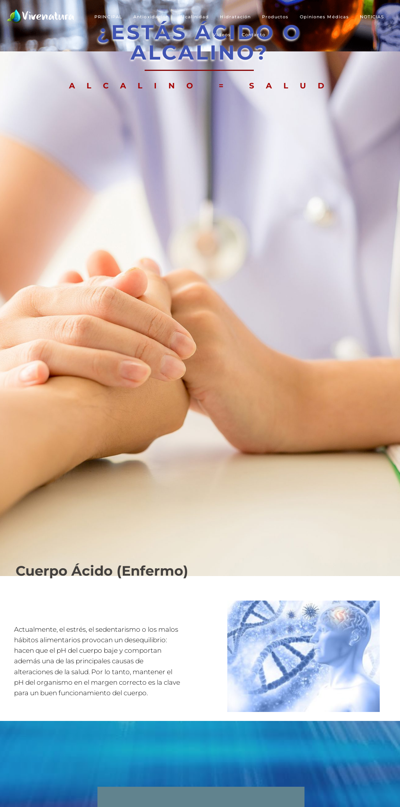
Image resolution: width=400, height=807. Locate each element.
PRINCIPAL (108, 16)
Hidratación (235, 16)
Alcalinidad (194, 16)
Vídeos (222, 34)
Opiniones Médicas (324, 16)
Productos (275, 16)
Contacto (253, 34)
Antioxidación (151, 16)
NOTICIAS (372, 16)
